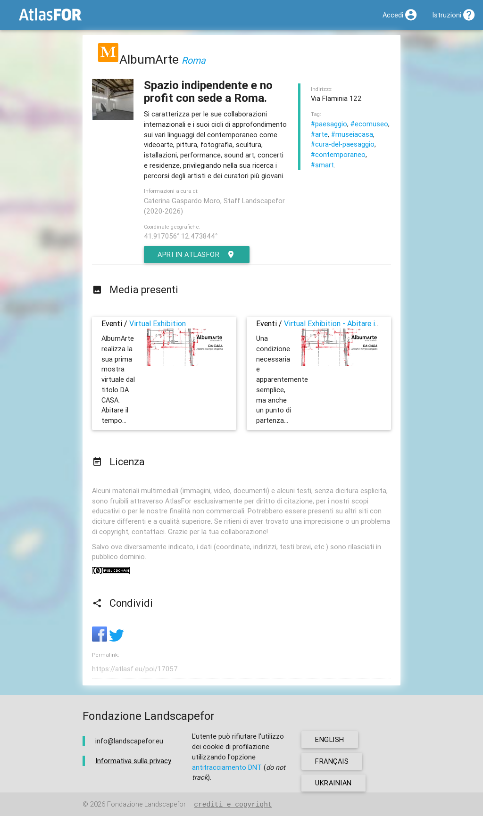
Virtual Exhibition (157, 323)
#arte (319, 134)
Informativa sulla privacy (133, 760)
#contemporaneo (338, 154)
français (332, 761)
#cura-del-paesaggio (343, 144)
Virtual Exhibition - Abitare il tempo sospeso (357, 323)
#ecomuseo (369, 123)
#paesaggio (329, 123)
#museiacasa (352, 134)
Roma (194, 60)
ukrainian (333, 782)
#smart (322, 164)
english (329, 739)
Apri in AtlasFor (197, 254)
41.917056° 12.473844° (180, 235)
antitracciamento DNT (227, 767)
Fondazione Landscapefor (146, 804)
